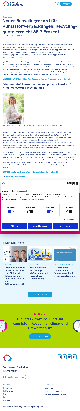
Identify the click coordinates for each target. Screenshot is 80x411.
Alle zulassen (65, 226)
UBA (19, 50)
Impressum (48, 388)
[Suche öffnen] (57, 4)
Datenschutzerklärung (53, 391)
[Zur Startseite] (13, 3)
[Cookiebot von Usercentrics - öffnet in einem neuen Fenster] (68, 183)
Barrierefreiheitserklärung (55, 394)
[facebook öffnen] (64, 356)
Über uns (7, 394)
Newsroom (7, 388)
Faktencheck (8, 391)
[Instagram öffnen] (59, 356)
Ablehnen (14, 226)
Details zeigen (68, 219)
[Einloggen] (66, 4)
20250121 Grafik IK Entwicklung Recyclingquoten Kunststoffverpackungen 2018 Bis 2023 (36, 79)
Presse (6, 397)
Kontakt (6, 400)
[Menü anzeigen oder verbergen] (74, 4)
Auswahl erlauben (40, 226)
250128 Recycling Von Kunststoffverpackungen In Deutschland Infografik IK (31, 172)
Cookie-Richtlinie (37, 199)
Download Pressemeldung (15, 176)
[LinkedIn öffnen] (74, 356)
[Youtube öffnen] (69, 356)
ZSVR (45, 47)
